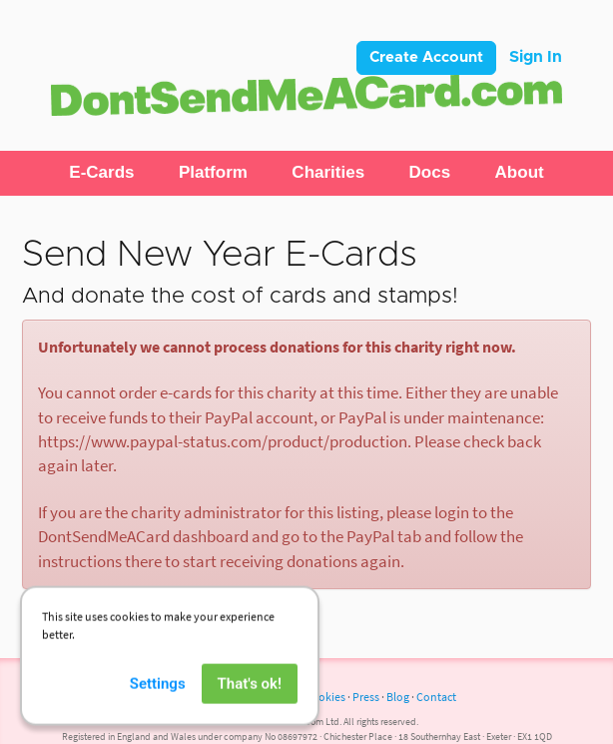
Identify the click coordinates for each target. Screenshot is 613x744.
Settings (158, 695)
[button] (101, 173)
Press (365, 696)
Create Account (426, 57)
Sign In (535, 57)
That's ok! (250, 695)
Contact (436, 696)
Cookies (325, 696)
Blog (397, 696)
